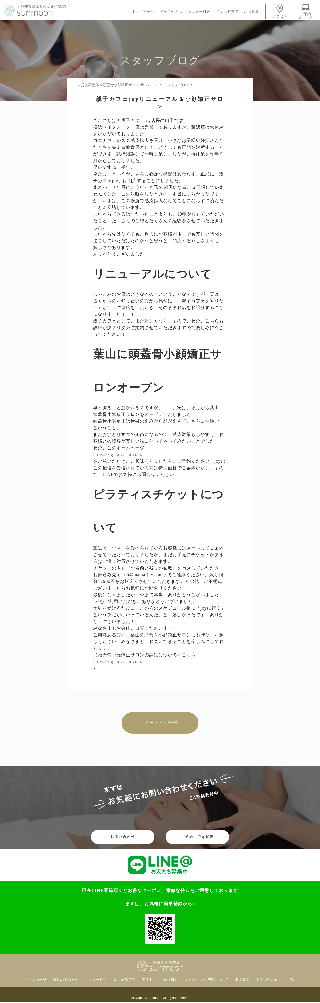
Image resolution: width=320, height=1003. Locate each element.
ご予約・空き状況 (197, 837)
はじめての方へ (65, 979)
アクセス (279, 11)
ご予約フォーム (305, 11)
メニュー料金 (199, 12)
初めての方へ (171, 12)
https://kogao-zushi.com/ (117, 454)
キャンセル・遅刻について (206, 979)
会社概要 (170, 979)
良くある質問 (227, 12)
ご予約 (290, 979)
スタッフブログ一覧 (160, 723)
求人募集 (251, 12)
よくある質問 (124, 979)
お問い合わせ (122, 837)
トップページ (143, 12)
